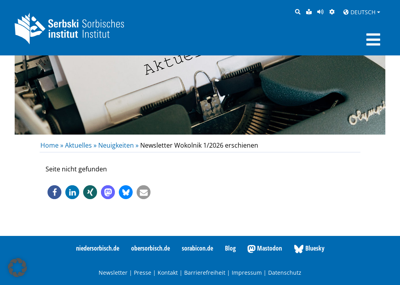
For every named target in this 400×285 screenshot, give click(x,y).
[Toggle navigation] (373, 39)
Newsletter (113, 272)
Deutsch (359, 12)
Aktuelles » (81, 145)
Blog (230, 248)
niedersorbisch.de (97, 248)
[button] (54, 192)
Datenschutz (284, 272)
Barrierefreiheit (204, 272)
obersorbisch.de (150, 248)
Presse (142, 272)
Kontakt (168, 272)
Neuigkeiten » (118, 145)
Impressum (247, 272)
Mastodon (265, 248)
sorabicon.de (197, 248)
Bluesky (309, 248)
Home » (52, 145)
